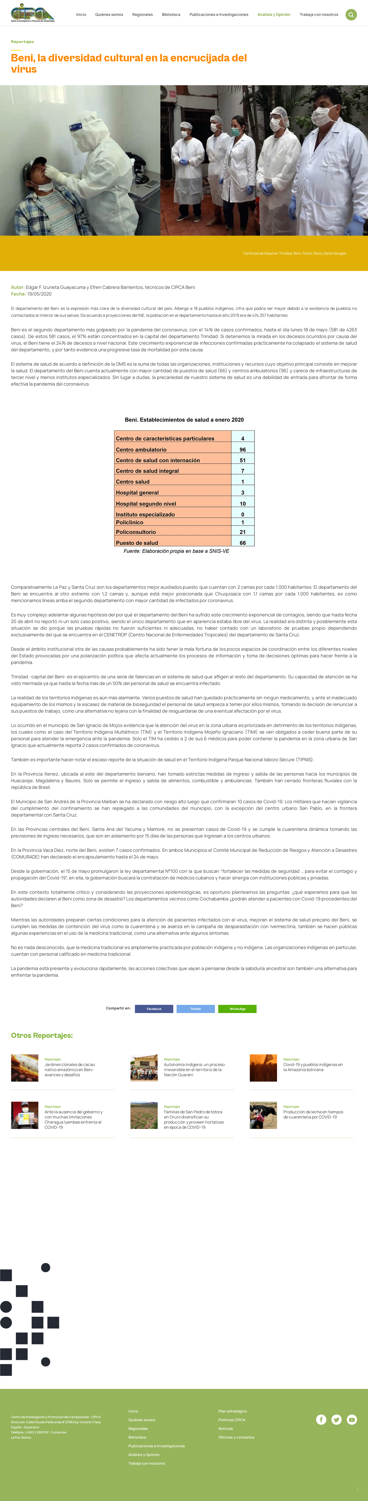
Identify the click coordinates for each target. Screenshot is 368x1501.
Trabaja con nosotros (319, 14)
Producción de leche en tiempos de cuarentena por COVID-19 (313, 1114)
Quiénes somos (109, 14)
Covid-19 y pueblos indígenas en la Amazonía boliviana (313, 1067)
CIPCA (32, 13)
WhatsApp (237, 1009)
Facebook (154, 1009)
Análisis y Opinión (274, 14)
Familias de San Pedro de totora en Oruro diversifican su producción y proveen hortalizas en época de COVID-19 (194, 1119)
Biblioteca (171, 14)
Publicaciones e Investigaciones (219, 14)
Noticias (225, 1428)
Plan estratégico (232, 1411)
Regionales (142, 14)
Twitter (195, 1009)
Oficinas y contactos (236, 1437)
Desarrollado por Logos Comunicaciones (358, 1489)
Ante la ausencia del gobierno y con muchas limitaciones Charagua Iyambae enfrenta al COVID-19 (73, 1119)
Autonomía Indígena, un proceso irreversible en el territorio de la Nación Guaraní (194, 1069)
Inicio (81, 14)
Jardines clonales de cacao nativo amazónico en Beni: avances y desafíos (70, 1069)
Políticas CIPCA (231, 1419)
